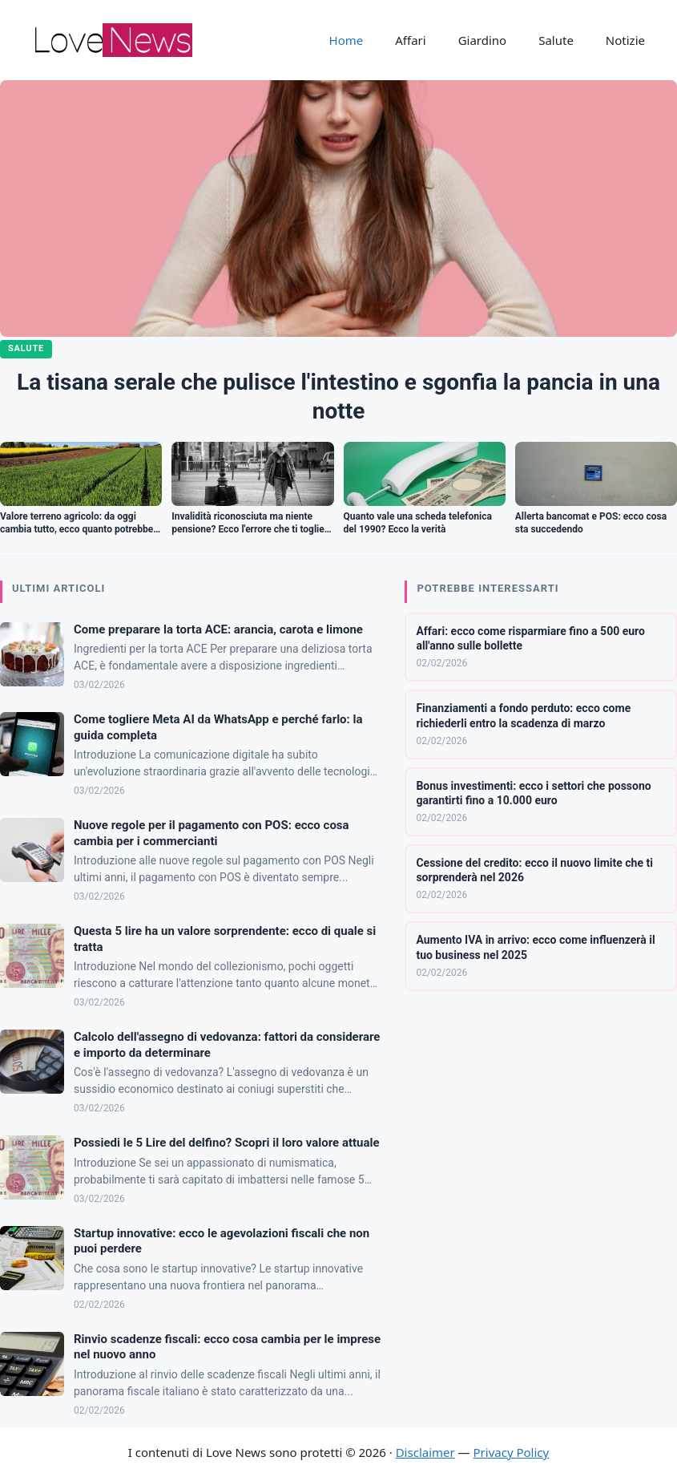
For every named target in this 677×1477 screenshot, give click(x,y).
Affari (410, 40)
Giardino (482, 40)
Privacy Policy (511, 1452)
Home (346, 40)
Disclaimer (425, 1452)
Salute (556, 40)
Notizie (625, 40)
